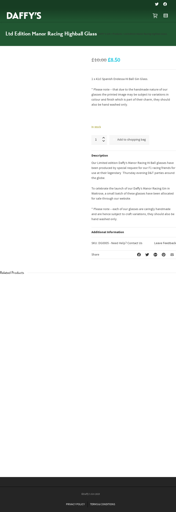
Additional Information (107, 232)
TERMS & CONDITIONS (102, 504)
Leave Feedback (165, 243)
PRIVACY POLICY (75, 504)
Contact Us (134, 243)
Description (99, 155)
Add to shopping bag (129, 140)
